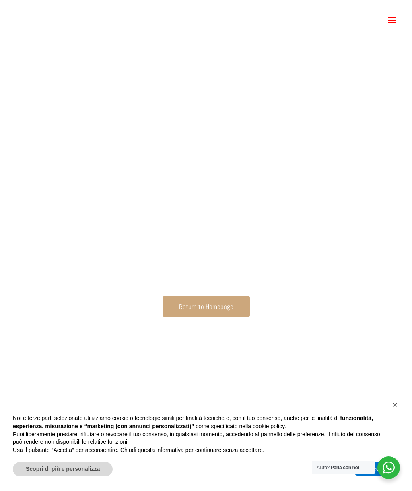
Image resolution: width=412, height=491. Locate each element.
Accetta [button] (376, 469)
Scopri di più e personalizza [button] (63, 469)
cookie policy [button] (268, 426)
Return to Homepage (206, 306)
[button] (392, 20)
